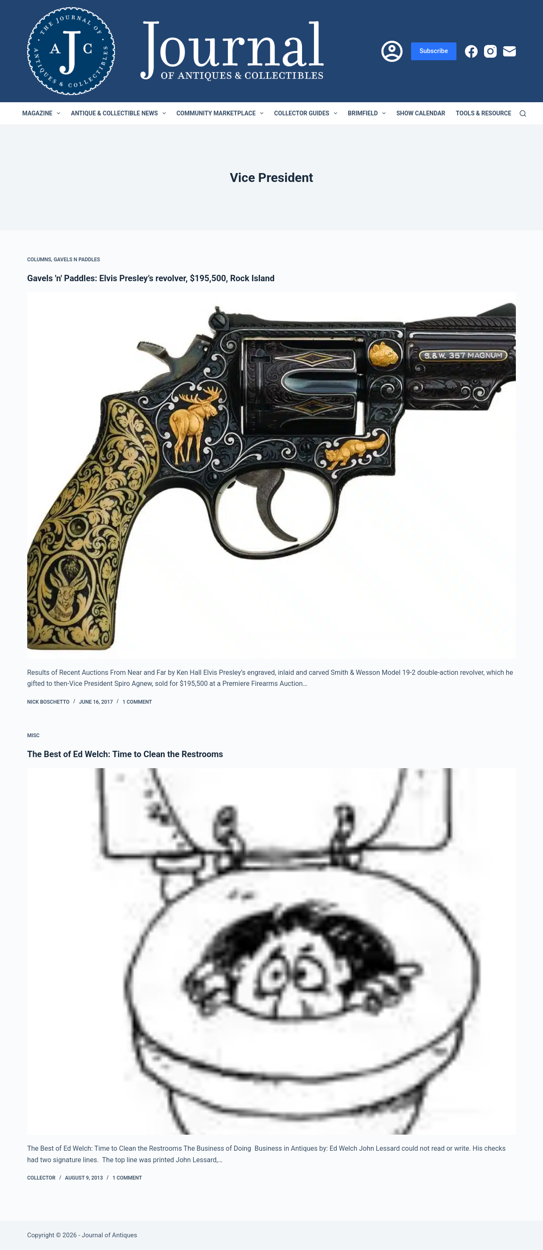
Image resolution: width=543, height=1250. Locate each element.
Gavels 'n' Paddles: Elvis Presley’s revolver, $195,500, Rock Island (150, 278)
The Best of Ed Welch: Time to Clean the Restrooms (125, 754)
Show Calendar (420, 113)
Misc (33, 735)
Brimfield (368, 113)
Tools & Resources (491, 113)
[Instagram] (490, 51)
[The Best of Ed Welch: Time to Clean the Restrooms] (271, 951)
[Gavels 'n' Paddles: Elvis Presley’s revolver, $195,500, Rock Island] (271, 475)
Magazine (43, 113)
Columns (39, 260)
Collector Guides (307, 113)
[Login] (392, 51)
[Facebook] (471, 51)
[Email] (509, 51)
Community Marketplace (221, 113)
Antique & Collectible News (120, 113)
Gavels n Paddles (76, 260)
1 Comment (137, 702)
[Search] (523, 113)
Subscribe (434, 51)
